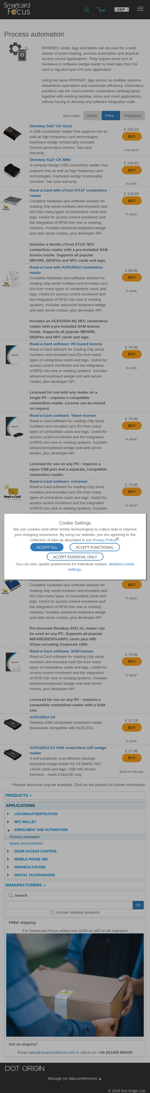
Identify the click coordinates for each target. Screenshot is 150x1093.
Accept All (46, 547)
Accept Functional (94, 547)
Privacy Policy (104, 540)
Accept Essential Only (75, 556)
